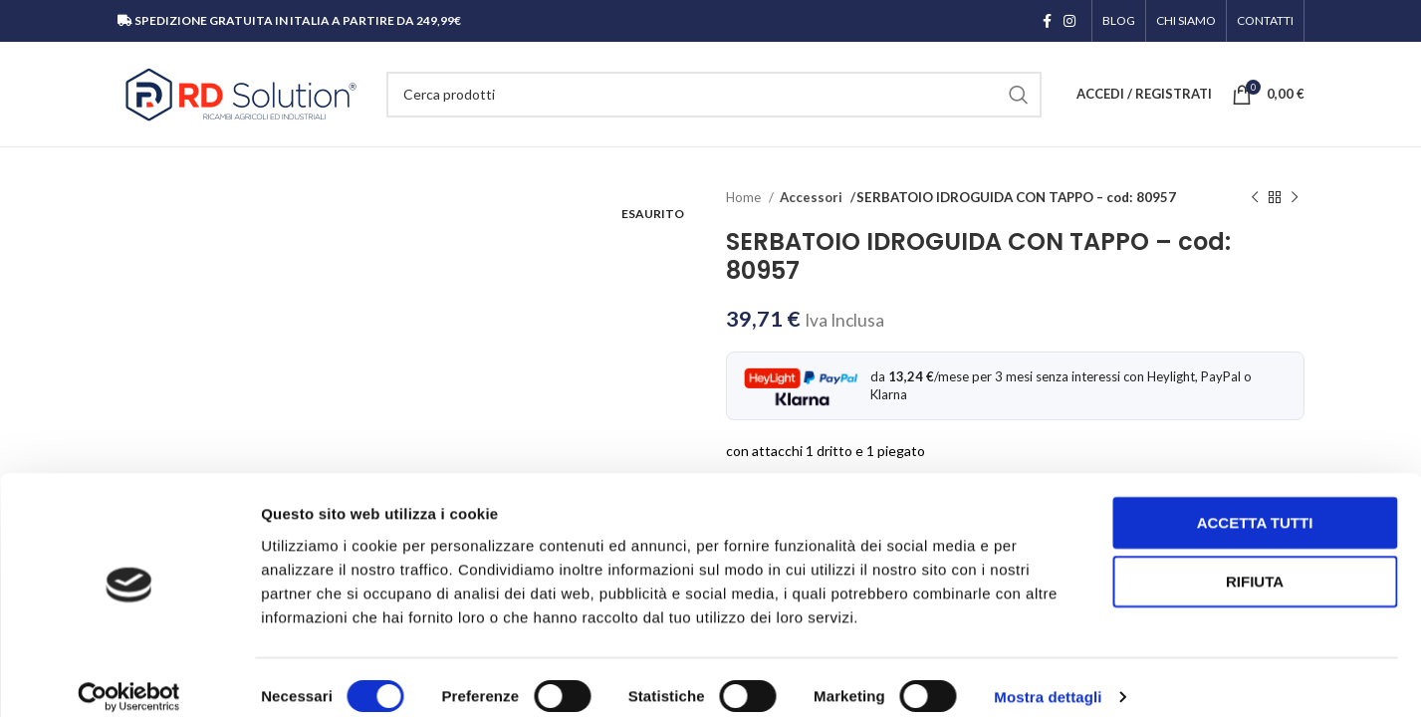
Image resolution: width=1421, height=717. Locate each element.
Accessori (810, 197)
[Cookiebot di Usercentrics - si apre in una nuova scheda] (129, 678)
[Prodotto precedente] (1255, 198)
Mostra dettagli (1047, 677)
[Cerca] (714, 95)
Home (745, 197)
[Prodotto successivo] (1294, 198)
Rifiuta (1255, 562)
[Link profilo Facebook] (1047, 21)
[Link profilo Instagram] (1069, 21)
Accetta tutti (1255, 502)
